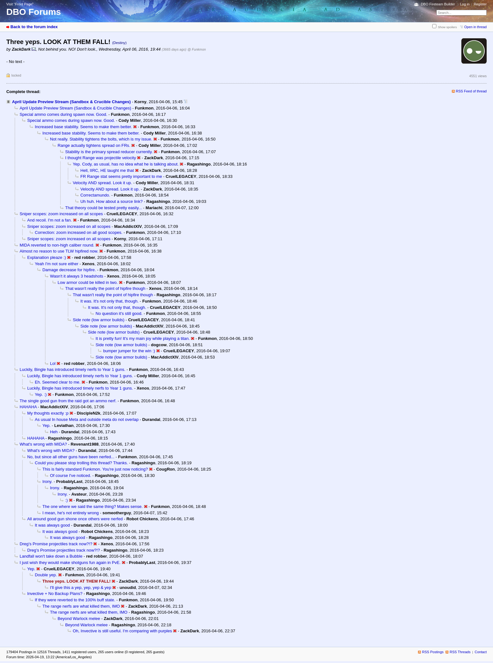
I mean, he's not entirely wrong (70, 512)
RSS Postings (433, 652)
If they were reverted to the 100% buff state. (75, 599)
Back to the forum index (34, 26)
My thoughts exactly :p (47, 413)
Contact (481, 652)
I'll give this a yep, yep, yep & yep (80, 587)
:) (66, 500)
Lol (53, 363)
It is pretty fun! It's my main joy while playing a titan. (143, 338)
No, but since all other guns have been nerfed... (70, 456)
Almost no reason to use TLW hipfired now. (59, 251)
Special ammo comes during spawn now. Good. (63, 114)
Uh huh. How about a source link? (111, 201)
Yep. (46, 425)
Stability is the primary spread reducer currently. (109, 151)
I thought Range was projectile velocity (100, 157)
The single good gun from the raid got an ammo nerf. (68, 400)
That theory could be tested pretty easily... (103, 207)
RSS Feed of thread (471, 91)
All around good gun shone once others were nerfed (75, 518)
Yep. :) (41, 394)
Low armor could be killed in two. (88, 282)
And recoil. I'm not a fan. (49, 220)
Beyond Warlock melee (79, 618)
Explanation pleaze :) (46, 257)
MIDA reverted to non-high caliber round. (57, 245)
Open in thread (475, 27)
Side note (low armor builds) (98, 319)
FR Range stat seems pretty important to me (121, 176)
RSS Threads (460, 652)
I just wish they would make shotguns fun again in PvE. (70, 562)
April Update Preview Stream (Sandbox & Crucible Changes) (71, 101)
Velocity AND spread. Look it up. (102, 182)
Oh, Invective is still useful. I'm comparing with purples (122, 631)
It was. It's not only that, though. (109, 301)
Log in (465, 4)
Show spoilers (447, 27)
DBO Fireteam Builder (438, 4)
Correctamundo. (95, 195)
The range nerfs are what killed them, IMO (81, 606)
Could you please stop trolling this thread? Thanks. (81, 462)
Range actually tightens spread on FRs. (94, 145)
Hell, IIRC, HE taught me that (107, 170)
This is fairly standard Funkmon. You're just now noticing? (95, 469)
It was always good (52, 525)
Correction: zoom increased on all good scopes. (78, 232)
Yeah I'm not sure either (56, 263)
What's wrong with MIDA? (43, 444)
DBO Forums (33, 12)
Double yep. (46, 574)
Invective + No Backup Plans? (55, 593)
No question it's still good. (119, 313)
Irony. (47, 481)
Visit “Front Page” (20, 4)
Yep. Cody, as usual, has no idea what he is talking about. (126, 164)
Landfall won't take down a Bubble (51, 556)
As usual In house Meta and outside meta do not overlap (87, 419)
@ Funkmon (197, 49)
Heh (54, 431)
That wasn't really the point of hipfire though (105, 288)
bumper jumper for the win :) (129, 350)
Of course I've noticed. (70, 475)
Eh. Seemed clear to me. (57, 382)
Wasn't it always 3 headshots (76, 276)
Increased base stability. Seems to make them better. (83, 126)
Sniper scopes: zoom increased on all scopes (61, 213)
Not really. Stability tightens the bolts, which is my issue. (101, 139)
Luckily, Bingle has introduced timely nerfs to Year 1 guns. (72, 369)
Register (480, 4)
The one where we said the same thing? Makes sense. (92, 506)
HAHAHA (28, 406)
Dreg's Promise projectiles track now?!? (56, 543)
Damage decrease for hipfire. (69, 269)
